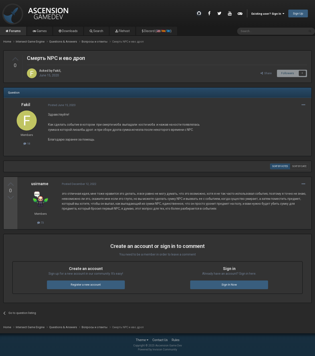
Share (266, 73)
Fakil (56, 70)
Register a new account (86, 284)
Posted (61, 105)
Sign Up (298, 13)
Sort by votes (280, 166)
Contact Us (160, 340)
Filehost (124, 31)
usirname (39, 183)
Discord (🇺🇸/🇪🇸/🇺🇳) (157, 31)
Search (98, 31)
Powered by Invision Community (157, 349)
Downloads (69, 31)
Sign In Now (229, 284)
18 (26, 143)
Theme (142, 340)
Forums (14, 31)
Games (41, 31)
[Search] (260, 31)
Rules (176, 340)
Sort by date (299, 166)
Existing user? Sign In (267, 13)
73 (40, 222)
